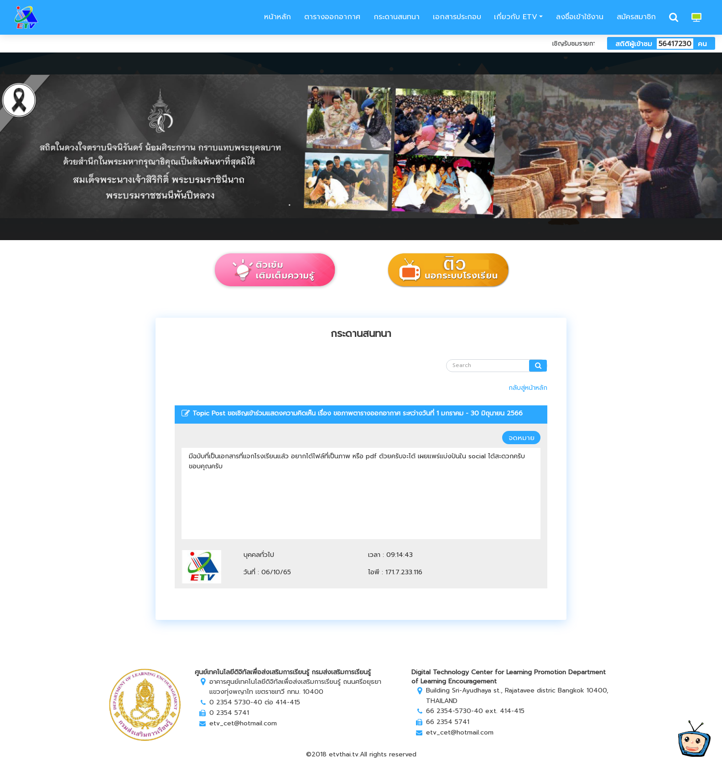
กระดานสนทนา (397, 16)
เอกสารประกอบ (457, 16)
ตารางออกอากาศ (332, 16)
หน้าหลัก (276, 16)
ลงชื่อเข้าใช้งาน (579, 16)
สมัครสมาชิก (636, 16)
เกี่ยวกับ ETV (515, 16)
